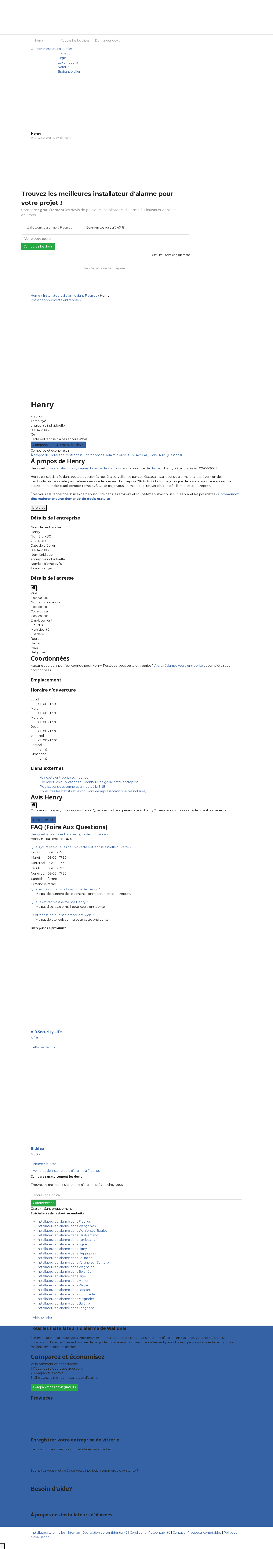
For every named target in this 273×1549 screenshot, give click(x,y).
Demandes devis (107, 40)
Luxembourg (68, 62)
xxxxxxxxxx (39, 598)
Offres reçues (41, 1457)
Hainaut (64, 53)
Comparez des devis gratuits (54, 1387)
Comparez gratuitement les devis (58, 445)
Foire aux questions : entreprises (55, 1500)
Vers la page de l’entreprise (104, 268)
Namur (63, 67)
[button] (69, 834)
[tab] (136, 834)
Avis (139, 455)
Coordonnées (94, 455)
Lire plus (38, 507)
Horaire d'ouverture (120, 455)
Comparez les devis (38, 246)
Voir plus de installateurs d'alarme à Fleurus (66, 1171)
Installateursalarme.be (48, 1532)
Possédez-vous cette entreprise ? (56, 300)
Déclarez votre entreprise (50, 1479)
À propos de (40, 455)
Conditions (138, 1532)
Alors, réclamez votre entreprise (178, 665)
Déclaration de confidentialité (104, 1532)
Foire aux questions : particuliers (55, 1496)
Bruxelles (65, 49)
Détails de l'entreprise (66, 455)
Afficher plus (43, 1317)
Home (38, 40)
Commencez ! (43, 1203)
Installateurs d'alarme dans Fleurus (70, 295)
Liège (62, 58)
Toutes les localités (75, 40)
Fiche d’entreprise (44, 1462)
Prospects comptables (204, 1532)
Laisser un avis (43, 820)
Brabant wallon (69, 71)
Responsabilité (159, 1532)
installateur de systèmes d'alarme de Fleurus (85, 468)
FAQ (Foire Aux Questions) (162, 455)
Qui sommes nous (44, 49)
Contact (37, 1505)
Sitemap (73, 1532)
